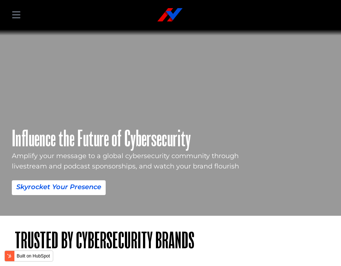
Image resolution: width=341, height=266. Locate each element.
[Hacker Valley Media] (170, 14)
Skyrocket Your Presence (49, 187)
